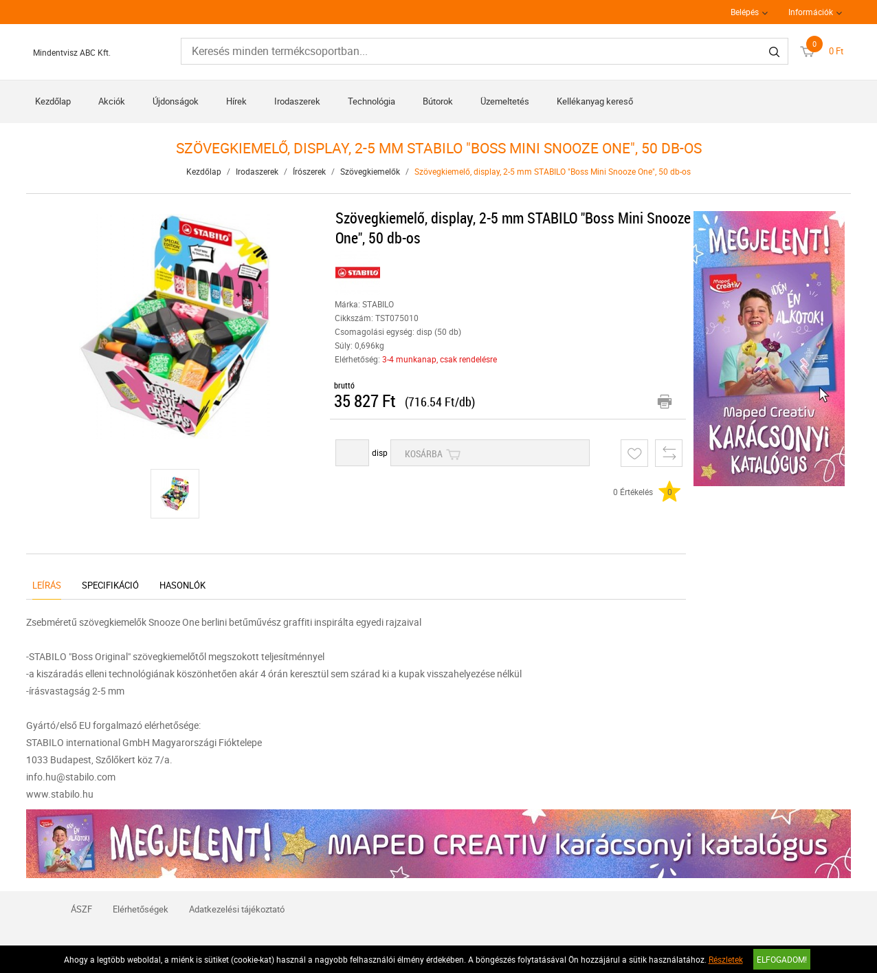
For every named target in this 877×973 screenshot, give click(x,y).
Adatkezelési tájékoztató (237, 909)
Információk (810, 11)
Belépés (745, 11)
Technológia (371, 101)
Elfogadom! (782, 959)
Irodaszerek (297, 101)
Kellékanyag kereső (595, 101)
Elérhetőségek (140, 909)
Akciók (111, 101)
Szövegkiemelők (370, 171)
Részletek (726, 959)
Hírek (236, 101)
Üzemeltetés (504, 101)
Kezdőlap (53, 101)
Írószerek (309, 171)
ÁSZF (81, 909)
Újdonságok (176, 101)
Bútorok (438, 101)
